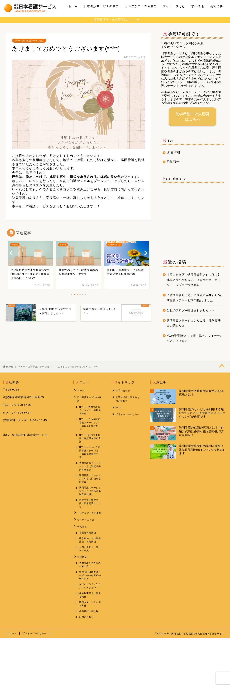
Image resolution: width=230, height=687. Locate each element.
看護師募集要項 (87, 534)
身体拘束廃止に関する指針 (90, 599)
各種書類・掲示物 (89, 617)
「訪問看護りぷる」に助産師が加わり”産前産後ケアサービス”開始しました (194, 298)
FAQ (117, 406)
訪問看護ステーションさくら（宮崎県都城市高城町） (90, 493)
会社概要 (216, 6)
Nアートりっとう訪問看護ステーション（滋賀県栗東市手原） (90, 453)
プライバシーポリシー (127, 412)
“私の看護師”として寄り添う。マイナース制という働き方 (195, 339)
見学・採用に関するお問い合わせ (127, 398)
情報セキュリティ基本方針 (90, 609)
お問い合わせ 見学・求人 (89, 552)
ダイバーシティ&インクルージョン (89, 590)
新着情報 (173, 152)
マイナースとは (174, 6)
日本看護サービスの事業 (101, 6)
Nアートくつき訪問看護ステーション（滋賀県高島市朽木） (89, 424)
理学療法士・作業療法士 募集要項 (90, 542)
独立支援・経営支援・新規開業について (90, 506)
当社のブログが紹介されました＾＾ (191, 310)
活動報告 (173, 162)
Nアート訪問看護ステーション (29, 41)
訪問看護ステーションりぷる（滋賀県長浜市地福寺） (90, 468)
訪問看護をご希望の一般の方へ (90, 567)
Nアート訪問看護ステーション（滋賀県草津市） (90, 409)
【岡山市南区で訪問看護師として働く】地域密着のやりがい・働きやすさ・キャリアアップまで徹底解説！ (194, 280)
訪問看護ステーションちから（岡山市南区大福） (90, 480)
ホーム (73, 6)
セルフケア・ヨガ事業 (141, 6)
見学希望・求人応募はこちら (193, 117)
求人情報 (197, 6)
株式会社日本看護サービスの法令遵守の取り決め (90, 578)
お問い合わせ (86, 623)
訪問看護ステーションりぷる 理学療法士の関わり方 (194, 323)
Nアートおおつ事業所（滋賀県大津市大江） (90, 438)
